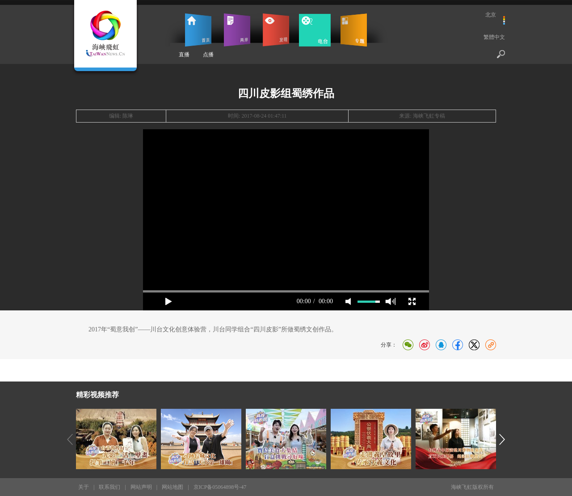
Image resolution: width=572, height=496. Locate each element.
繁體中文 (494, 37)
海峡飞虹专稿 (429, 116)
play (168, 301)
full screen (412, 301)
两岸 (237, 30)
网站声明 (141, 487)
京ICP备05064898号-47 (220, 487)
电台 (315, 30)
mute (348, 301)
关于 (83, 487)
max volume (390, 301)
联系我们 (109, 487)
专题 (354, 30)
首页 (198, 30)
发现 (276, 30)
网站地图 (172, 487)
